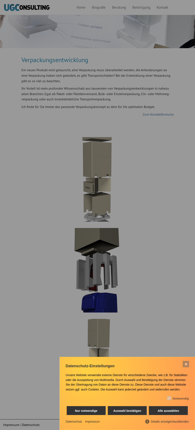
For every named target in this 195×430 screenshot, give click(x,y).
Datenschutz (74, 421)
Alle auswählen (168, 410)
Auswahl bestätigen (127, 410)
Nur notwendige (86, 410)
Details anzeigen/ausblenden (170, 421)
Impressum (92, 421)
